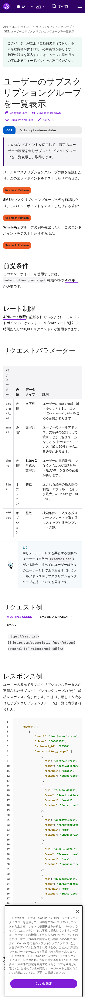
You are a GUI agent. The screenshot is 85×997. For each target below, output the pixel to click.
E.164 (30, 467)
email (11, 631)
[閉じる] (77, 911)
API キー (71, 286)
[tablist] (42, 627)
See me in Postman (17, 196)
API (5, 33)
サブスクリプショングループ (54, 33)
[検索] (18, 14)
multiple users (19, 623)
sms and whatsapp (56, 623)
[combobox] (45, 14)
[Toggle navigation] (81, 14)
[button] (41, 5)
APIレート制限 (14, 323)
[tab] (19, 623)
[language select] (27, 5)
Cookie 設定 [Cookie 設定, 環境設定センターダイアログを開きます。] (44, 983)
